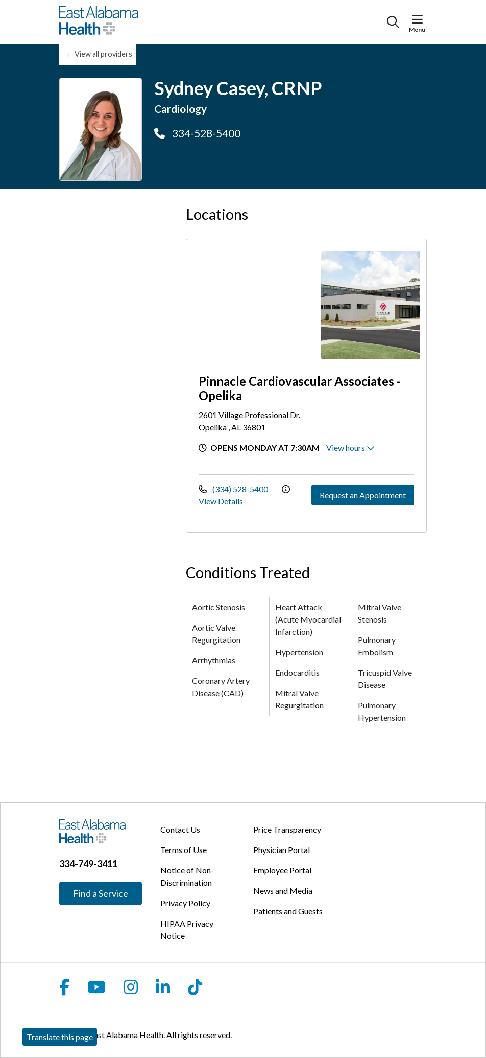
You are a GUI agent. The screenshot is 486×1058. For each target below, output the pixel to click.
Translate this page (60, 1037)
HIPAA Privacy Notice (186, 929)
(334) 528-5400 (234, 489)
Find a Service (100, 893)
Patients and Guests (288, 911)
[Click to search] (393, 22)
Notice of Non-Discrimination (187, 876)
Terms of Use (183, 850)
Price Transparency (287, 829)
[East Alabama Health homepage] (98, 22)
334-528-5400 (197, 133)
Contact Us (180, 829)
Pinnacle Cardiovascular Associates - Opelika (300, 388)
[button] (419, 19)
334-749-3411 (88, 863)
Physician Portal (281, 850)
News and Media (282, 890)
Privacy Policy (185, 903)
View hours (350, 447)
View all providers (103, 54)
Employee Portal (282, 870)
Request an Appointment (363, 495)
